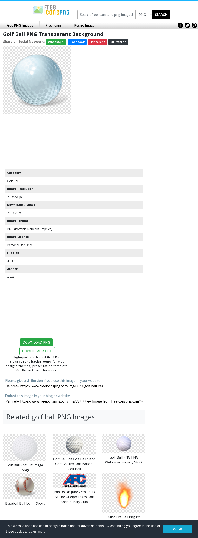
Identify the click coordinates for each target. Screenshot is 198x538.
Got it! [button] (177, 529)
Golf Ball (13, 181)
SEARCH (161, 14)
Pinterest (97, 42)
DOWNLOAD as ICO (37, 351)
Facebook (77, 42)
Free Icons (54, 25)
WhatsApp (56, 42)
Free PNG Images (19, 25)
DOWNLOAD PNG (36, 342)
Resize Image (84, 25)
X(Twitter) (118, 42)
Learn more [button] (37, 531)
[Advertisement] (37, 141)
